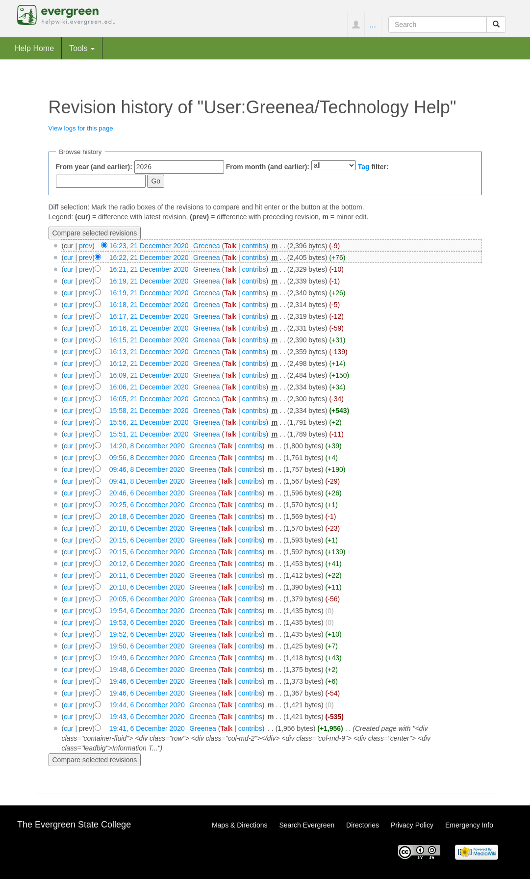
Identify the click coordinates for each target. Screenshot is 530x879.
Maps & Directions (240, 825)
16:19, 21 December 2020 (149, 281)
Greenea (206, 246)
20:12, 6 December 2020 (147, 564)
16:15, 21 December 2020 (149, 340)
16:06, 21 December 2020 (149, 387)
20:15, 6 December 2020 (147, 540)
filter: (373, 167)
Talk (230, 246)
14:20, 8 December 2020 (147, 446)
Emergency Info (469, 825)
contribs (254, 246)
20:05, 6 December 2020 (147, 599)
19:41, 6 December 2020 (147, 728)
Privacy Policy (412, 825)
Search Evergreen (306, 825)
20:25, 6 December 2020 (147, 505)
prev (85, 246)
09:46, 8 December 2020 (147, 469)
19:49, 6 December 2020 (147, 658)
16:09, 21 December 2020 (149, 375)
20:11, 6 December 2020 (147, 575)
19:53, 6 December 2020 (147, 622)
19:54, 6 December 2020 (147, 611)
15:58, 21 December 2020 (149, 410)
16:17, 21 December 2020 (149, 316)
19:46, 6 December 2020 (147, 681)
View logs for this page (81, 128)
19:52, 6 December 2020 (147, 634)
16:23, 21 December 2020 (149, 246)
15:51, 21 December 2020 (149, 434)
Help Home (34, 48)
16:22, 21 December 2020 (149, 257)
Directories (362, 825)
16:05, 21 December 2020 (149, 399)
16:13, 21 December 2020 (149, 352)
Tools (82, 48)
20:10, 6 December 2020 (147, 587)
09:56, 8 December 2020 (147, 458)
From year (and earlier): (94, 167)
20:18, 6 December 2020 (147, 516)
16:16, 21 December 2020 (149, 328)
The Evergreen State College (74, 824)
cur (68, 257)
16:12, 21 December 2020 (149, 363)
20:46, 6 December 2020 (147, 493)
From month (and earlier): (267, 167)
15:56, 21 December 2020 (149, 422)
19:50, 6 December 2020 (147, 646)
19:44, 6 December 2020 (147, 705)
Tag (364, 167)
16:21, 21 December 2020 (149, 269)
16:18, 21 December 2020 (149, 305)
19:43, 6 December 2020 (147, 717)
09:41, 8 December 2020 (147, 481)
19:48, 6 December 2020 (147, 669)
